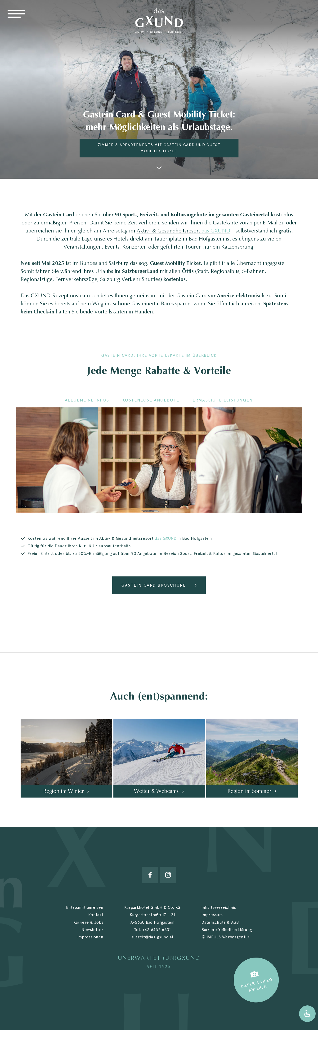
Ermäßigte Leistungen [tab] (223, 399)
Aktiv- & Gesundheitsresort (183, 230)
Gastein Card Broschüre (153, 585)
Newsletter (92, 929)
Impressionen (90, 937)
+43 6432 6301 (157, 929)
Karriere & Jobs (88, 922)
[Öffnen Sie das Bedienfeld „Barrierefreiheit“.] (307, 1013)
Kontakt (95, 914)
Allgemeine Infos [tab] (87, 399)
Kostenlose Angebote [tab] (150, 399)
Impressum (212, 914)
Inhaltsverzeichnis (219, 907)
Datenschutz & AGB (220, 922)
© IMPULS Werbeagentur (225, 937)
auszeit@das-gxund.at (152, 937)
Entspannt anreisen (84, 907)
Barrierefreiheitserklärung (227, 929)
